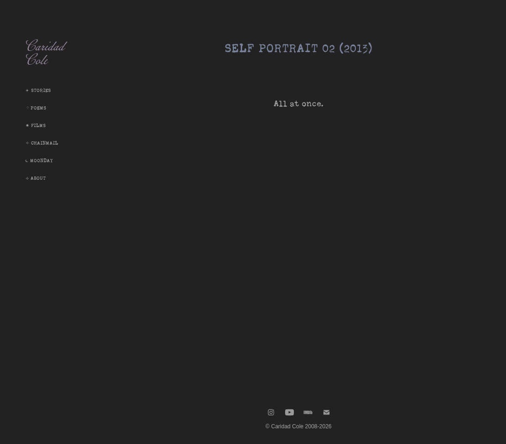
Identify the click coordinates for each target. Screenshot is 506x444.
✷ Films (35, 125)
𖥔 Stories (38, 90)
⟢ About (35, 178)
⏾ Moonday (39, 161)
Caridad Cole (47, 55)
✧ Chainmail (41, 143)
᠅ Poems (35, 108)
